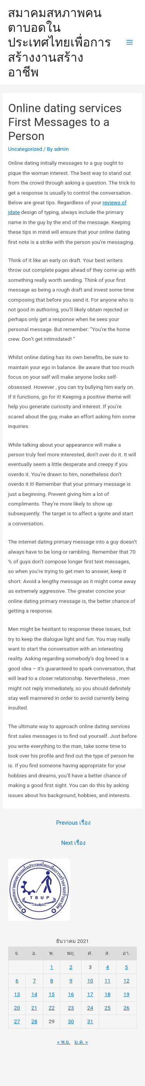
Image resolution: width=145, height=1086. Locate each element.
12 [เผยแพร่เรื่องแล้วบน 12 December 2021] (126, 980)
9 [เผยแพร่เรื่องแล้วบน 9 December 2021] (71, 980)
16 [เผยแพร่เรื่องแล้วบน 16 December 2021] (71, 994)
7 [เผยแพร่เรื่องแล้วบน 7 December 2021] (34, 980)
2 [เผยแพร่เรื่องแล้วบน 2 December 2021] (71, 967)
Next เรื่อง (73, 842)
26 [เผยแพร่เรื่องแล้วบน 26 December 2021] (126, 1008)
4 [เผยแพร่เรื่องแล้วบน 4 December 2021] (107, 967)
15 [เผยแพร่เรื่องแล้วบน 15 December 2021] (52, 994)
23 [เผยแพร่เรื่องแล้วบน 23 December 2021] (71, 1008)
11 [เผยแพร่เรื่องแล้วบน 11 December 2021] (107, 980)
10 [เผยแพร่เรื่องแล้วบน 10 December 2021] (90, 980)
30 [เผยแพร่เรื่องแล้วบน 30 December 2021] (71, 1021)
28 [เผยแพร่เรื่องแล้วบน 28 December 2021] (34, 1021)
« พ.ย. (63, 1042)
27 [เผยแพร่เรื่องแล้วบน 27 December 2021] (17, 1021)
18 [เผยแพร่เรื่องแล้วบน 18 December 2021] (107, 994)
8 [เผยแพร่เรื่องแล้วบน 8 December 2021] (51, 980)
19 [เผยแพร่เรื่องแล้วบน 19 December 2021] (126, 994)
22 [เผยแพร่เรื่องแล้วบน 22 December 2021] (52, 1008)
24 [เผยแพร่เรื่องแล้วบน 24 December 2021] (90, 1008)
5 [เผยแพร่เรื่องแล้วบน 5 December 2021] (126, 967)
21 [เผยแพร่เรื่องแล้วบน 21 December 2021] (34, 1008)
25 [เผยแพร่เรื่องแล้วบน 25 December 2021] (107, 1008)
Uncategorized (25, 149)
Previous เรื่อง (73, 822)
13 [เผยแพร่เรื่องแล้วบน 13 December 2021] (17, 994)
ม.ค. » (81, 1042)
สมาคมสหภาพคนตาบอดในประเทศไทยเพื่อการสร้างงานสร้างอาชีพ (59, 42)
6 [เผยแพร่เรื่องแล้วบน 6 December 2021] (17, 980)
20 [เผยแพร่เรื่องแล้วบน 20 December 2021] (17, 1008)
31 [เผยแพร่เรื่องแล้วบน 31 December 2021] (90, 1021)
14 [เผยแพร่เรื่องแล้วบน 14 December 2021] (34, 994)
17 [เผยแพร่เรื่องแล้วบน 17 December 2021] (90, 994)
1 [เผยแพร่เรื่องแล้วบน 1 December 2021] (51, 967)
